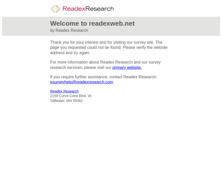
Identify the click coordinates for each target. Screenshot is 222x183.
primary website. (127, 67)
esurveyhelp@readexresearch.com (81, 82)
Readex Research (64, 91)
